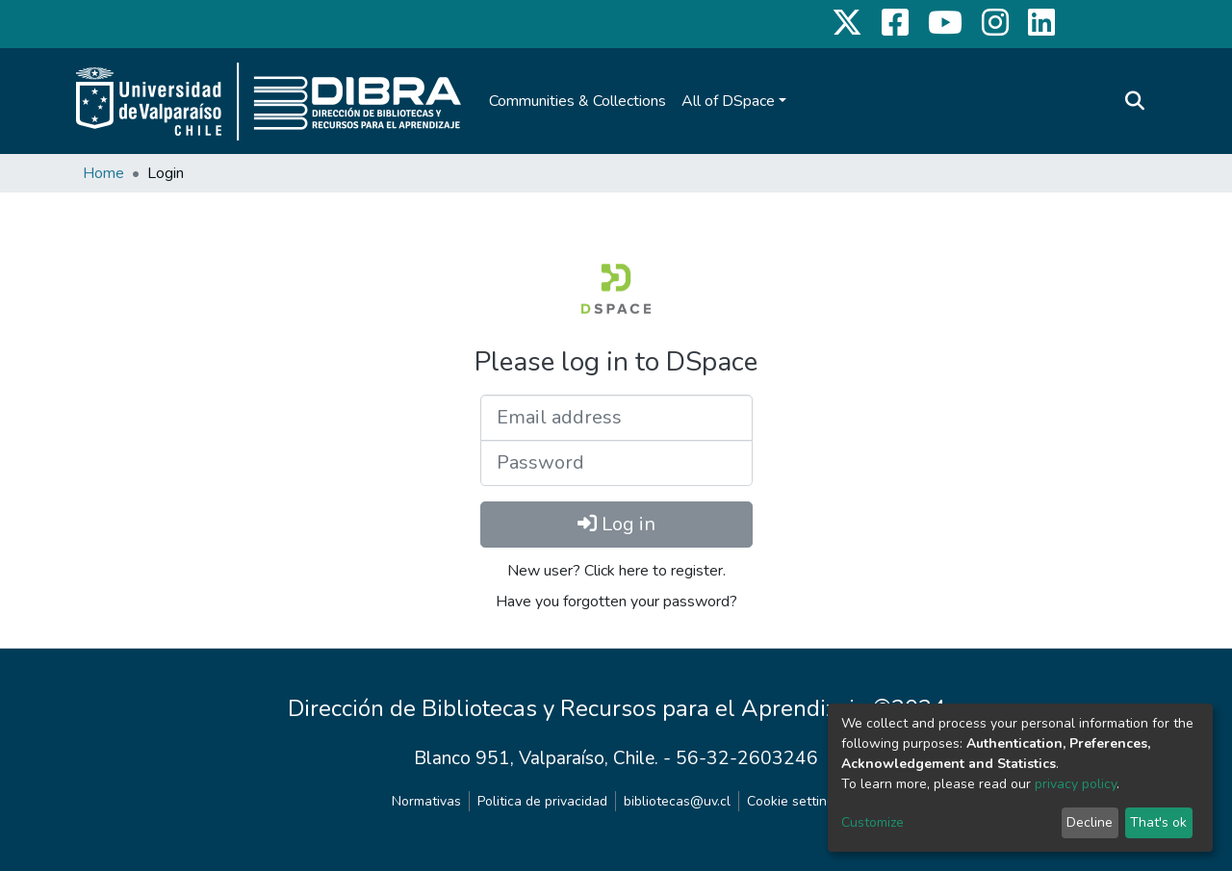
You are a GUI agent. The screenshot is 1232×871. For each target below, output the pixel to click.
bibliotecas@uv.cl (677, 801)
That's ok (1158, 822)
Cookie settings (794, 801)
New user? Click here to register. (616, 570)
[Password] (616, 463)
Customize (872, 822)
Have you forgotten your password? (616, 601)
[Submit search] (1134, 101)
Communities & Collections (577, 101)
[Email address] (616, 418)
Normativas (426, 801)
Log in (616, 524)
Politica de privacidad (542, 801)
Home (103, 173)
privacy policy (1075, 784)
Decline (1089, 822)
